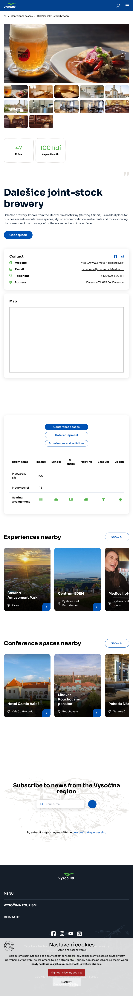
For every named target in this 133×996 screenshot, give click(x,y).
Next (122, 53)
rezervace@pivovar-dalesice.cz (103, 269)
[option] (16, 91)
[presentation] (66, 819)
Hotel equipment (66, 435)
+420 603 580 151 (112, 275)
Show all (117, 537)
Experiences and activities (67, 443)
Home (5, 16)
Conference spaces (22, 16)
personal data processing (89, 832)
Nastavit (66, 982)
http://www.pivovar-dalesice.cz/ (102, 262)
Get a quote (18, 235)
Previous (10, 53)
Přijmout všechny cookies (66, 972)
